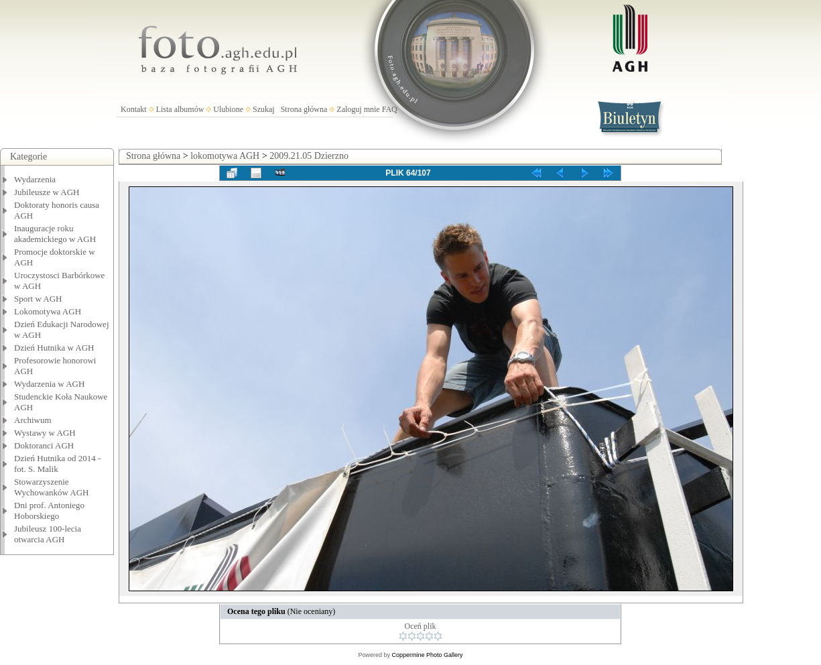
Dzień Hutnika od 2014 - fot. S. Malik (57, 463)
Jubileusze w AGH (47, 192)
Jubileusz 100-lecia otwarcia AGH (47, 534)
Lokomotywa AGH (47, 311)
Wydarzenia (35, 179)
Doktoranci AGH (44, 445)
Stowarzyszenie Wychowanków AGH (51, 487)
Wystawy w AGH (45, 433)
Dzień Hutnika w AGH (54, 348)
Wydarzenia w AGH (49, 384)
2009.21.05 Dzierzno (309, 156)
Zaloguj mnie (357, 109)
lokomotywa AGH (224, 156)
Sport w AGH (38, 299)
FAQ (389, 109)
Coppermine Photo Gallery (426, 655)
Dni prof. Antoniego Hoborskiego (49, 510)
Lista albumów (180, 109)
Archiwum (33, 420)
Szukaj (264, 109)
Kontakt (134, 109)
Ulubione (228, 109)
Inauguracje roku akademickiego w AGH (55, 233)
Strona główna (304, 109)
